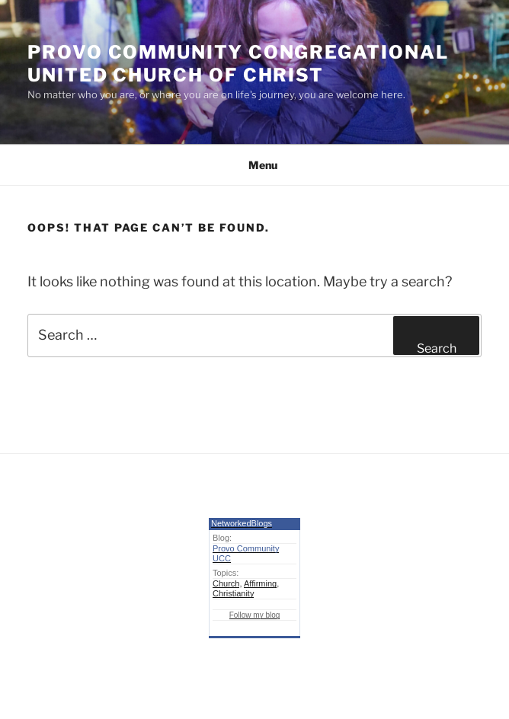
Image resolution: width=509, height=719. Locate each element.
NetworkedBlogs (241, 523)
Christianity (233, 593)
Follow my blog (254, 615)
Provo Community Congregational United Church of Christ (238, 63)
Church (226, 583)
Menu (254, 164)
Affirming (260, 583)
